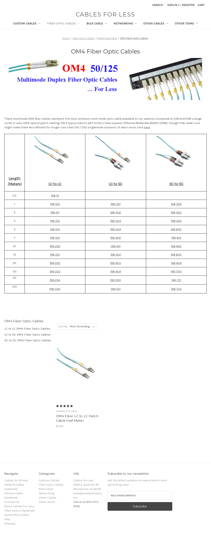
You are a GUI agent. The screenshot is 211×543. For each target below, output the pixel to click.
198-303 (115, 221)
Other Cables (155, 23)
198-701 (176, 280)
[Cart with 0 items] (201, 5)
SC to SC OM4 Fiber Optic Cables (27, 340)
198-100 (55, 204)
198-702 (176, 289)
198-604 (176, 263)
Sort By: (63, 326)
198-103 (55, 229)
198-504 (176, 221)
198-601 (176, 238)
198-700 (176, 271)
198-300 (54, 289)
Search (157, 5)
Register (188, 5)
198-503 (176, 212)
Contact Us (12, 502)
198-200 (55, 246)
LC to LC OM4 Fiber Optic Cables (27, 328)
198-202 (55, 263)
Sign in (172, 5)
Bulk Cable (96, 23)
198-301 (116, 204)
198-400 (115, 238)
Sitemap (9, 523)
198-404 (115, 271)
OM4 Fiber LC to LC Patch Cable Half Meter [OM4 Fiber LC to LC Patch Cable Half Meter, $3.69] (77, 418)
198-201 (55, 254)
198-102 (55, 221)
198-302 (115, 212)
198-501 (116, 289)
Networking (125, 23)
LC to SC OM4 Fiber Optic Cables (27, 334)
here (147, 127)
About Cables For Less (19, 506)
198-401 (116, 246)
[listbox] (83, 326)
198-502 (176, 204)
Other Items (186, 23)
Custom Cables (26, 23)
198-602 (176, 246)
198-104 (55, 238)
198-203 (55, 271)
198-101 (54, 212)
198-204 (55, 280)
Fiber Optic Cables (63, 23)
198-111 (55, 195)
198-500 (115, 280)
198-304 (115, 229)
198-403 (115, 263)
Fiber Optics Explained (19, 510)
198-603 (176, 254)
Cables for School (16, 480)
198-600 (176, 229)
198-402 (115, 254)
